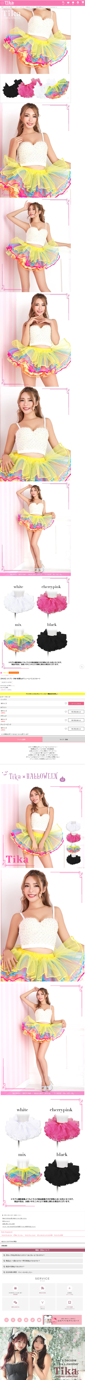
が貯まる (42, 1304)
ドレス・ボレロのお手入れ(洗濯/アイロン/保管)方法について (19, 1226)
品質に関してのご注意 (8, 1223)
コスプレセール (7, 1235)
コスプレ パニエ (30, 1235)
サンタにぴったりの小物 (45, 1235)
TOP (2, 7)
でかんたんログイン (69, 1304)
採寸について (6, 1221)
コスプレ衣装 (8, 7)
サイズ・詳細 (64, 739)
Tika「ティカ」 (18, 1235)
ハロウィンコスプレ (19, 7)
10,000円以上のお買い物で (15, 1290)
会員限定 (69, 1290)
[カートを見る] (83, 1)
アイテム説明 (21, 739)
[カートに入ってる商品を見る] (83, 3)
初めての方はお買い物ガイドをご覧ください (14, 1218)
